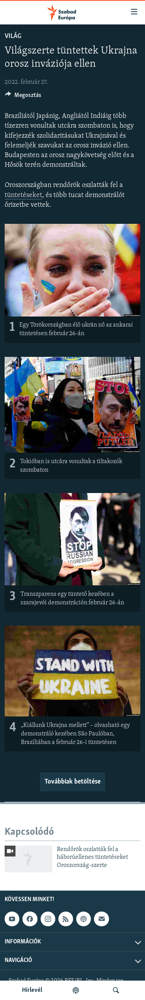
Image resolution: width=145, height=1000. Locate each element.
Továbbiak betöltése (72, 781)
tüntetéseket (23, 195)
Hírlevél (32, 990)
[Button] (23, 97)
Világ (13, 36)
